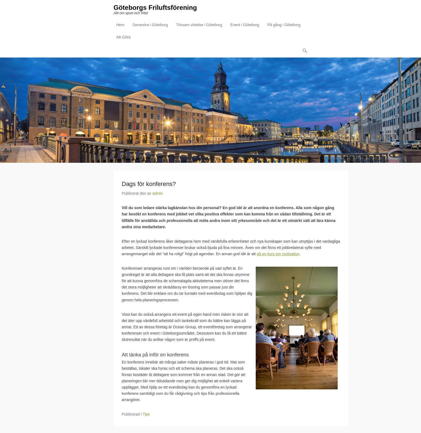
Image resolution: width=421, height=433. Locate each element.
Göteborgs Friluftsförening (155, 7)
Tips (146, 414)
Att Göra (123, 37)
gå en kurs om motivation (278, 254)
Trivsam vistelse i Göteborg (199, 25)
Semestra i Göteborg (150, 25)
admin (157, 193)
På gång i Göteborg (283, 25)
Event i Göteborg (244, 25)
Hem (120, 25)
